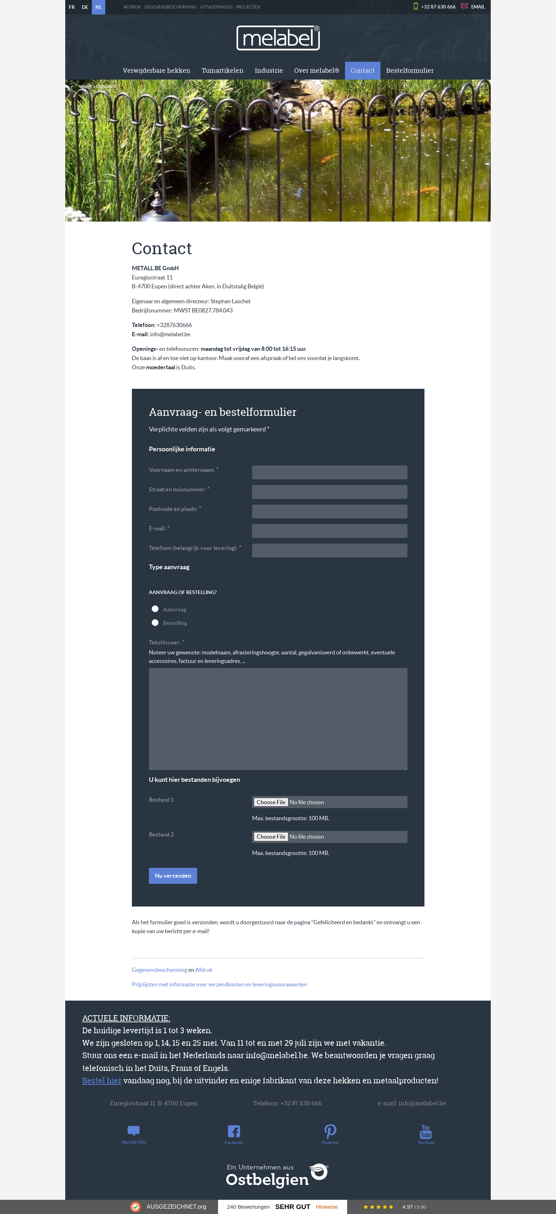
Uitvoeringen (216, 7)
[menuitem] (156, 71)
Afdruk (132, 7)
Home (86, 86)
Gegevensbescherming (170, 7)
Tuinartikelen (223, 70)
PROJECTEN (248, 7)
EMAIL (478, 7)
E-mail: (159, 528)
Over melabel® (316, 70)
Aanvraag (175, 609)
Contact (363, 70)
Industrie (269, 70)
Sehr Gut (292, 1206)
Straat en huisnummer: (179, 489)
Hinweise (327, 1207)
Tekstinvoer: (167, 642)
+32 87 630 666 (438, 7)
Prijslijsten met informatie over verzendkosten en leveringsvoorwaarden (219, 984)
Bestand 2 (161, 834)
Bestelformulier (410, 70)
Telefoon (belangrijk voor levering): (195, 548)
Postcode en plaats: (175, 509)
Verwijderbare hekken (156, 70)
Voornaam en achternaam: (184, 470)
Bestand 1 (161, 799)
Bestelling (175, 623)
